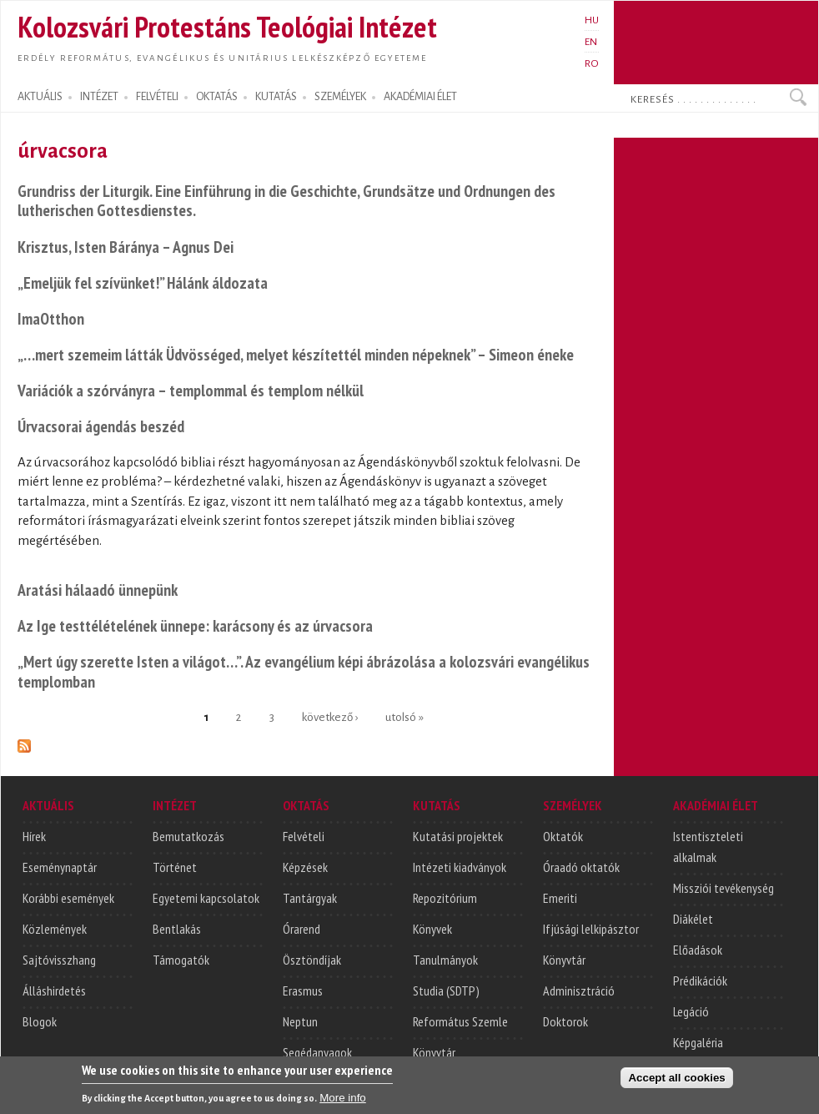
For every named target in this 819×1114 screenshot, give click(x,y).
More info (342, 1105)
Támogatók (181, 959)
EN (591, 42)
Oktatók (563, 836)
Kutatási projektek (458, 836)
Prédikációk (700, 980)
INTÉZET (99, 97)
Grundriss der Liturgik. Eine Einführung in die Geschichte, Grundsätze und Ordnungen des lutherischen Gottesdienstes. (286, 200)
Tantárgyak (310, 898)
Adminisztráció (579, 990)
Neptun (300, 1021)
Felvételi (303, 836)
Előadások (697, 949)
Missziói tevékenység (723, 888)
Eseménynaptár (60, 867)
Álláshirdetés (54, 990)
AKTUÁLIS (40, 97)
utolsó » (404, 717)
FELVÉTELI (157, 97)
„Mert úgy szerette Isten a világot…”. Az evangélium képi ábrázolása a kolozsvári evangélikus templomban (304, 671)
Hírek (34, 836)
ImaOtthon (51, 318)
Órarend (301, 928)
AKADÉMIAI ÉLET (420, 97)
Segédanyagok (317, 1052)
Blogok (40, 1021)
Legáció (691, 1011)
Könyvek (432, 928)
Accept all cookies (676, 1085)
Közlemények (55, 928)
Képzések (305, 867)
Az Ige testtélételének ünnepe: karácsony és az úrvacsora (195, 625)
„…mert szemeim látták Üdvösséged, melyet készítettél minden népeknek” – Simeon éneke (296, 354)
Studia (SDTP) (446, 990)
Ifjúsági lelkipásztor (591, 928)
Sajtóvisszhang (59, 959)
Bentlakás (177, 928)
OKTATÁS (217, 97)
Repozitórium (445, 898)
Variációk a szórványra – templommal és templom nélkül (191, 390)
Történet (175, 867)
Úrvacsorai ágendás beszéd (101, 426)
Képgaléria (698, 1042)
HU (592, 20)
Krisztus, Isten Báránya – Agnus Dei (126, 246)
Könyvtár (434, 1052)
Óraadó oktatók (581, 867)
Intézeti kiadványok (459, 867)
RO (592, 63)
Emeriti (560, 898)
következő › (330, 717)
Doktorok (565, 1021)
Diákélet (693, 918)
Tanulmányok (445, 959)
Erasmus (303, 990)
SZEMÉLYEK (340, 97)
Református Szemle (460, 1021)
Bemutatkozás (188, 836)
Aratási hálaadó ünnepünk (98, 589)
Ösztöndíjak (312, 959)
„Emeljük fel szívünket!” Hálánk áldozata (143, 282)
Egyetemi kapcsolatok (206, 898)
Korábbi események (68, 898)
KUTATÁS (276, 97)
